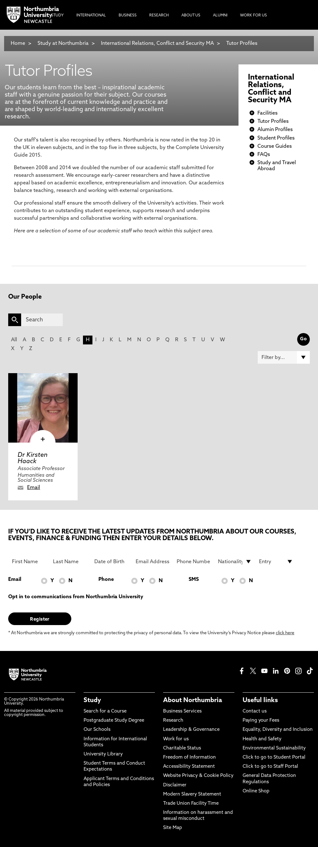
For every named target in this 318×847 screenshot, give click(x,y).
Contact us (255, 711)
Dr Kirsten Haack (33, 458)
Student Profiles (276, 138)
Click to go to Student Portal (274, 757)
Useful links (260, 700)
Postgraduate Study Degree (114, 720)
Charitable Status (182, 748)
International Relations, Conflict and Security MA (157, 43)
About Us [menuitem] (190, 15)
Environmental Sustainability (274, 748)
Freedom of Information (189, 757)
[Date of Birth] (111, 561)
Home (18, 43)
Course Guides (274, 146)
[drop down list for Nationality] (235, 561)
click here (285, 633)
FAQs (263, 154)
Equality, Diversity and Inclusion (278, 729)
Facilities (267, 113)
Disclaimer (174, 785)
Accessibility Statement (189, 766)
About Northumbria (192, 700)
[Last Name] (70, 561)
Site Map (172, 828)
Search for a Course (105, 711)
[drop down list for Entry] (276, 561)
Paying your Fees (261, 720)
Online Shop (256, 791)
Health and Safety (262, 739)
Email (33, 487)
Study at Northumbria (63, 43)
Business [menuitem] (128, 15)
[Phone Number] (194, 561)
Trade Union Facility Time (191, 803)
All (14, 340)
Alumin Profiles (275, 129)
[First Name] (29, 561)
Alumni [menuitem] (220, 15)
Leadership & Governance (191, 729)
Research (173, 720)
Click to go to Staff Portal (270, 766)
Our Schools (97, 729)
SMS (194, 579)
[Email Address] (152, 561)
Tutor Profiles (241, 43)
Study (92, 700)
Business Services (182, 711)
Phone (106, 579)
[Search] (42, 319)
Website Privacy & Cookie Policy (198, 775)
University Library (103, 754)
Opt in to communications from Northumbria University (75, 596)
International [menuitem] (91, 15)
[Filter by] (284, 357)
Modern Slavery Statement (192, 794)
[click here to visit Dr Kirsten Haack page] (43, 408)
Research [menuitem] (159, 15)
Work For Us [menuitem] (253, 15)
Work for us (176, 739)
